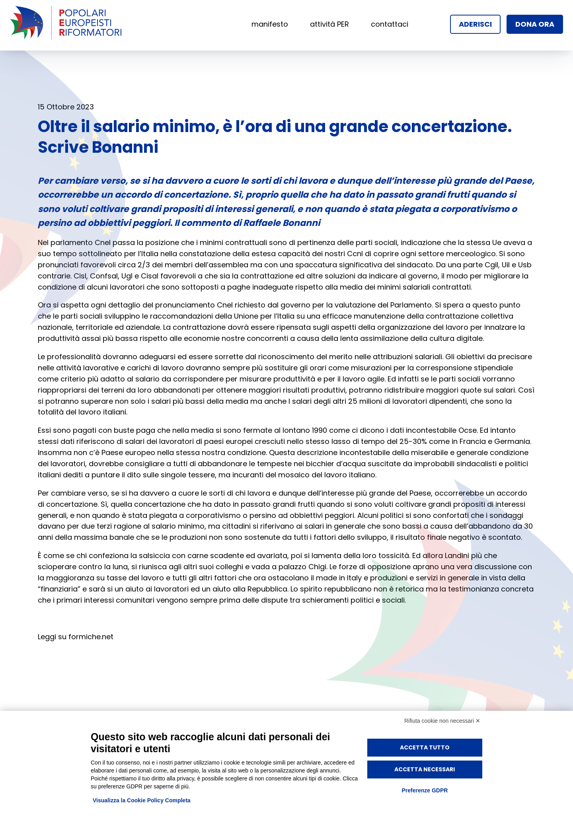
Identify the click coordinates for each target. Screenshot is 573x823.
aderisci (475, 24)
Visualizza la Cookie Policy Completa (142, 800)
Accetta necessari (424, 769)
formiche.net (90, 637)
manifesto (269, 24)
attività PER (329, 24)
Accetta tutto (425, 747)
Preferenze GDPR (424, 790)
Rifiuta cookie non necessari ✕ (442, 721)
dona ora (534, 24)
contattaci (389, 24)
